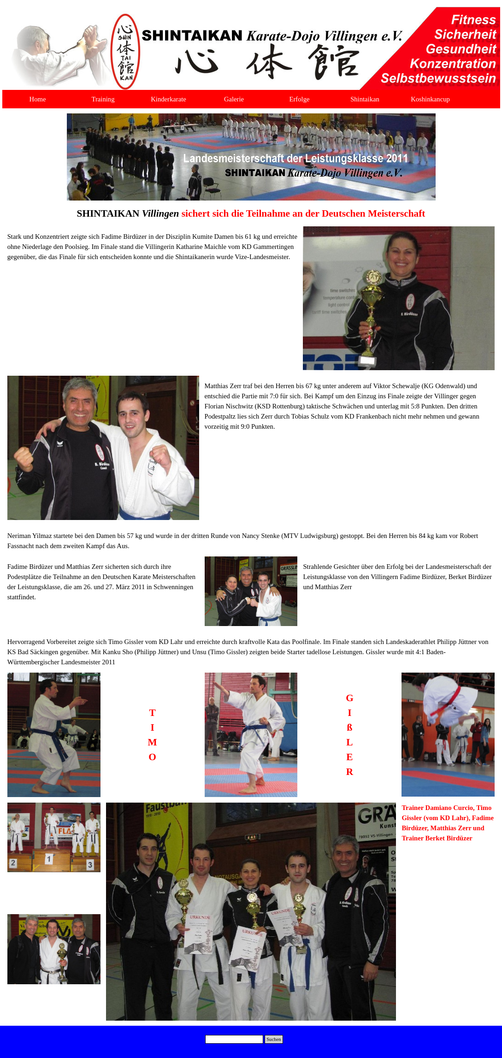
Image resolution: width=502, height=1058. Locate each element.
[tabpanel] (251, 213)
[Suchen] (234, 1039)
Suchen (273, 1039)
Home (38, 99)
